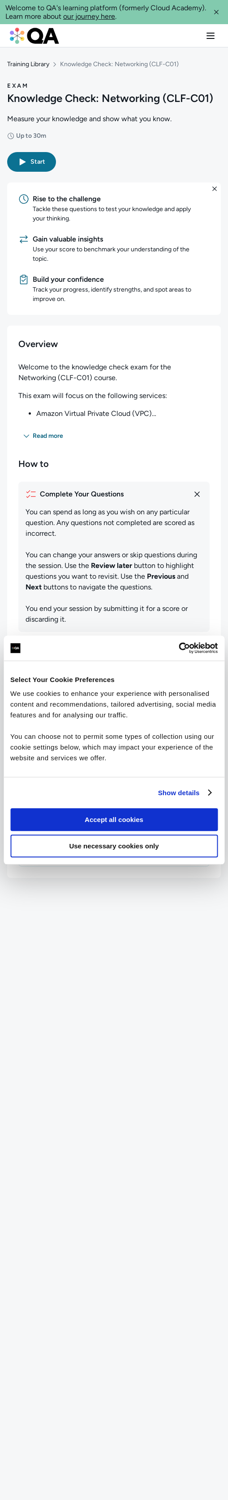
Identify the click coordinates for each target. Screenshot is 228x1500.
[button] (216, 12)
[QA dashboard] (34, 35)
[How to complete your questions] (114, 494)
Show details (179, 793)
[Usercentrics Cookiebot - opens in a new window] (178, 648)
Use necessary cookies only (114, 846)
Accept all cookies (114, 819)
